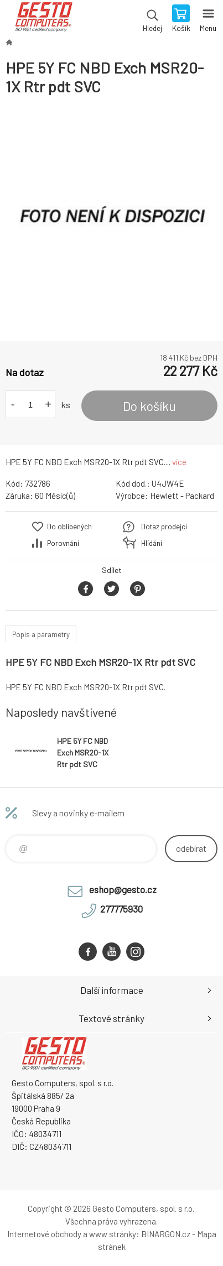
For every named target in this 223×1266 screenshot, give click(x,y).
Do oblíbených (69, 526)
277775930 (121, 908)
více (179, 462)
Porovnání (63, 543)
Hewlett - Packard (182, 496)
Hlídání (151, 543)
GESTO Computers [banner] (43, 19)
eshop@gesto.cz (123, 889)
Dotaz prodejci (164, 526)
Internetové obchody (44, 1234)
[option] (111, 219)
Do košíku (149, 406)
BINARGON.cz (165, 1234)
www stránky (112, 1234)
